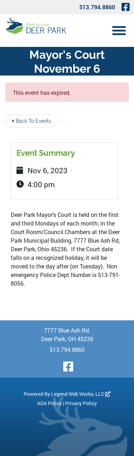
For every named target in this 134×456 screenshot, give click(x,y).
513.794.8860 (97, 7)
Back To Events (31, 121)
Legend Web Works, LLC (80, 393)
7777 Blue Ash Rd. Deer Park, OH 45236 (67, 334)
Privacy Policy (81, 403)
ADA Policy (49, 403)
